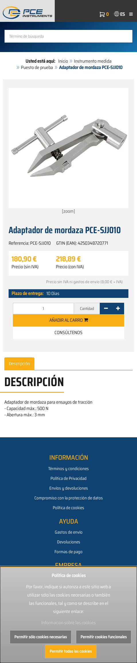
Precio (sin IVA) (24, 267)
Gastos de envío (69, 532)
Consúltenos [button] (68, 332)
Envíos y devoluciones (68, 488)
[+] (118, 308)
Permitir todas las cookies (71, 651)
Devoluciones (68, 542)
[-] (106, 308)
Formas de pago (68, 551)
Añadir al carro (68, 320)
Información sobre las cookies (68, 622)
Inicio (63, 61)
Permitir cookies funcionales (104, 637)
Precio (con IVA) (70, 267)
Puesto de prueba (37, 67)
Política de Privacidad (68, 478)
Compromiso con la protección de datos (68, 498)
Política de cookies (68, 507)
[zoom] (68, 151)
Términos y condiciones (68, 468)
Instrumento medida (92, 61)
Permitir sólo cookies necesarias (40, 637)
